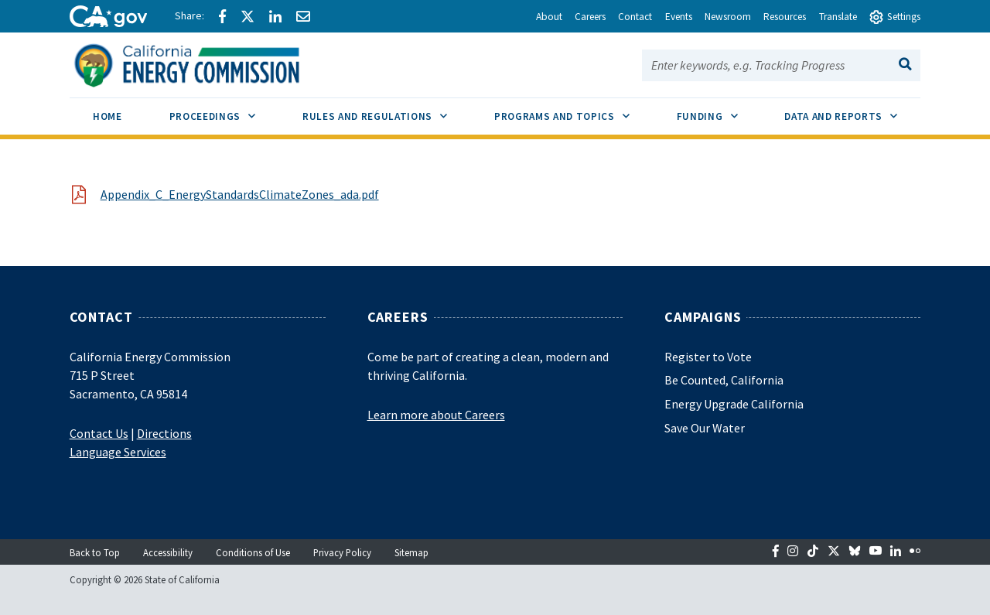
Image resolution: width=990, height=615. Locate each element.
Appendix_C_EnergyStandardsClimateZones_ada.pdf (240, 194)
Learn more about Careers (436, 414)
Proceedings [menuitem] (224, 110)
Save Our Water (704, 428)
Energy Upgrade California (734, 404)
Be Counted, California (723, 380)
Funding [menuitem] (719, 110)
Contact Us (99, 433)
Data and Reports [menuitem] (852, 110)
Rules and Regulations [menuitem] (386, 110)
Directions (164, 433)
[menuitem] (108, 118)
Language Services (118, 452)
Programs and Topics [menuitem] (573, 110)
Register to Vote (708, 356)
